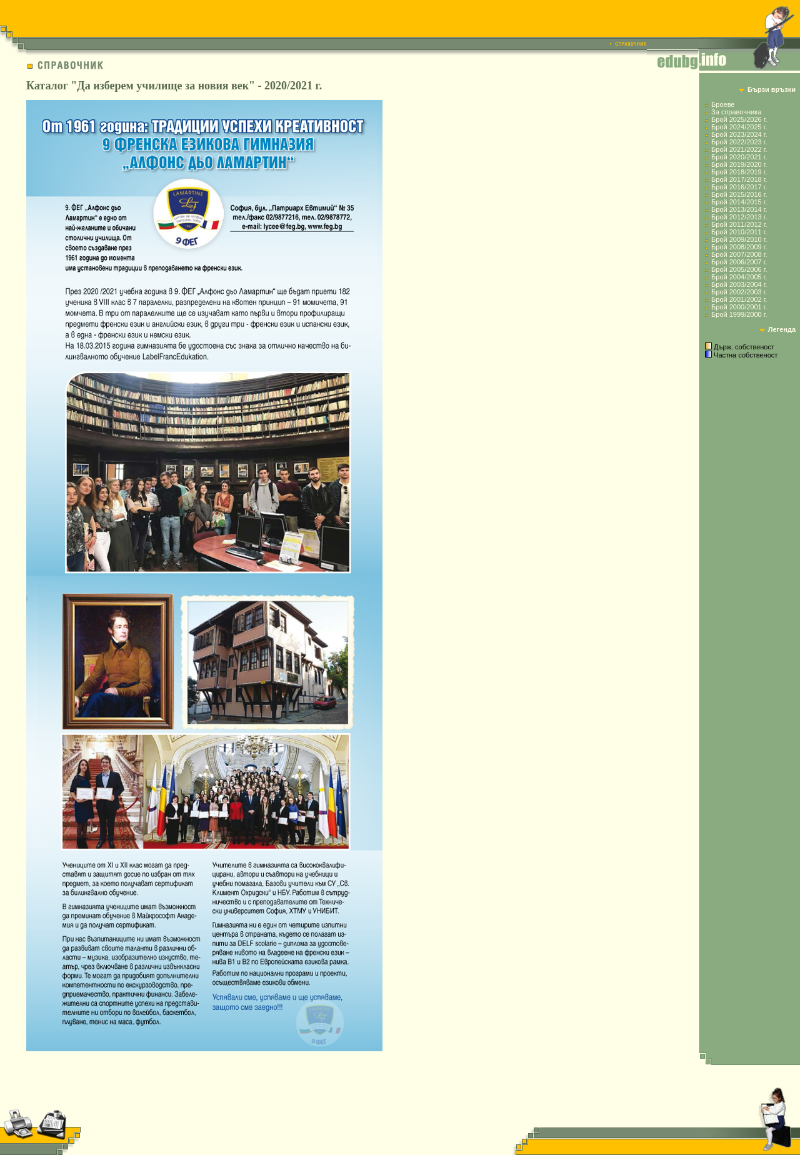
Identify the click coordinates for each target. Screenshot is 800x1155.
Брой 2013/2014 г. (739, 209)
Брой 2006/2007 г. (739, 262)
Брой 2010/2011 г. (739, 232)
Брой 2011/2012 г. (739, 224)
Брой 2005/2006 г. (739, 269)
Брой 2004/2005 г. (739, 277)
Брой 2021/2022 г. (739, 149)
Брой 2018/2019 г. (739, 172)
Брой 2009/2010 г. (739, 239)
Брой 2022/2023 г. (739, 142)
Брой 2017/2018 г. (739, 179)
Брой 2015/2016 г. (739, 194)
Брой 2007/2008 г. (739, 254)
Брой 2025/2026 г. (739, 119)
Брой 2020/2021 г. (739, 157)
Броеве (722, 104)
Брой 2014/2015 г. (739, 202)
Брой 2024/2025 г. (739, 127)
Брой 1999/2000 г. (739, 314)
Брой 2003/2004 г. (739, 284)
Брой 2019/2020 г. (739, 164)
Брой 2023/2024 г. (739, 134)
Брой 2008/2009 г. (739, 247)
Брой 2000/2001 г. (739, 307)
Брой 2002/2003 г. (739, 292)
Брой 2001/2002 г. (739, 299)
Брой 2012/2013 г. (739, 217)
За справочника (736, 112)
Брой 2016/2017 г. (739, 187)
